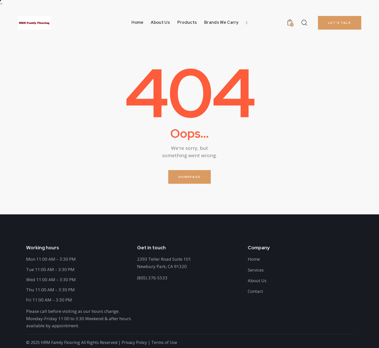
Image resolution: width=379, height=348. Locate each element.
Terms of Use (164, 342)
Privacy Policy (134, 342)
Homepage (189, 177)
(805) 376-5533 (152, 278)
